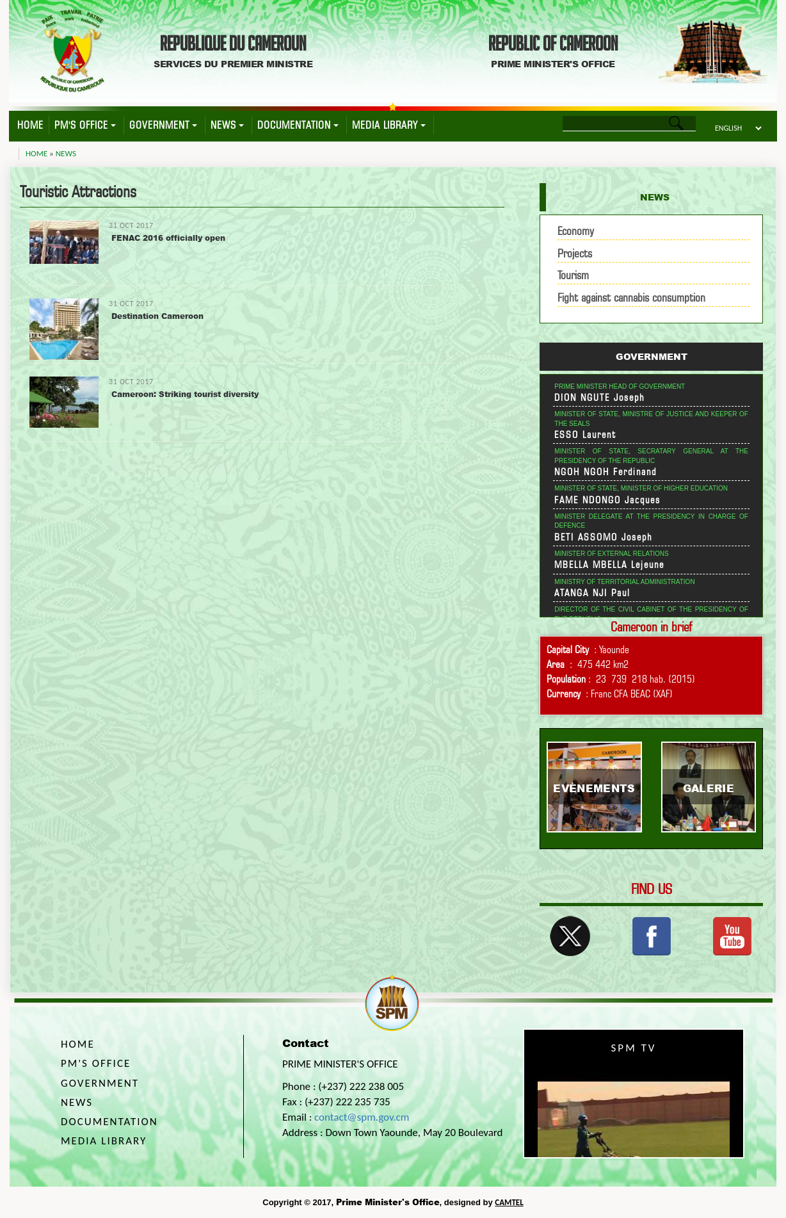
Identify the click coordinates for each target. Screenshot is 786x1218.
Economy (575, 231)
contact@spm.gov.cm (361, 1117)
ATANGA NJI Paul (592, 593)
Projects (574, 253)
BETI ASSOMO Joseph (603, 537)
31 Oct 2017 (131, 225)
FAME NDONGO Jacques (607, 500)
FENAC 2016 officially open (168, 237)
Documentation (298, 125)
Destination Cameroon (157, 316)
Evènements (594, 788)
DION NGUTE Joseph (599, 397)
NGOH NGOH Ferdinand (605, 472)
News (227, 125)
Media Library (389, 125)
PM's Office (85, 125)
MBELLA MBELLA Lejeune (609, 565)
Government (163, 125)
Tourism (573, 275)
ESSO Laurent (585, 435)
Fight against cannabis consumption (631, 297)
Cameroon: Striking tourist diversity (185, 394)
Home (30, 125)
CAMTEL (509, 1202)
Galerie (708, 788)
